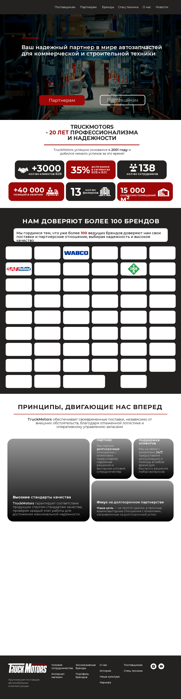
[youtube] (161, 668)
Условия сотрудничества (62, 666)
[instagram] (153, 668)
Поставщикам (133, 665)
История (105, 670)
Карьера (105, 682)
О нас (103, 665)
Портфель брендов (82, 675)
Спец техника (133, 670)
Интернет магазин (58, 675)
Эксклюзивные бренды (86, 666)
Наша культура (109, 676)
